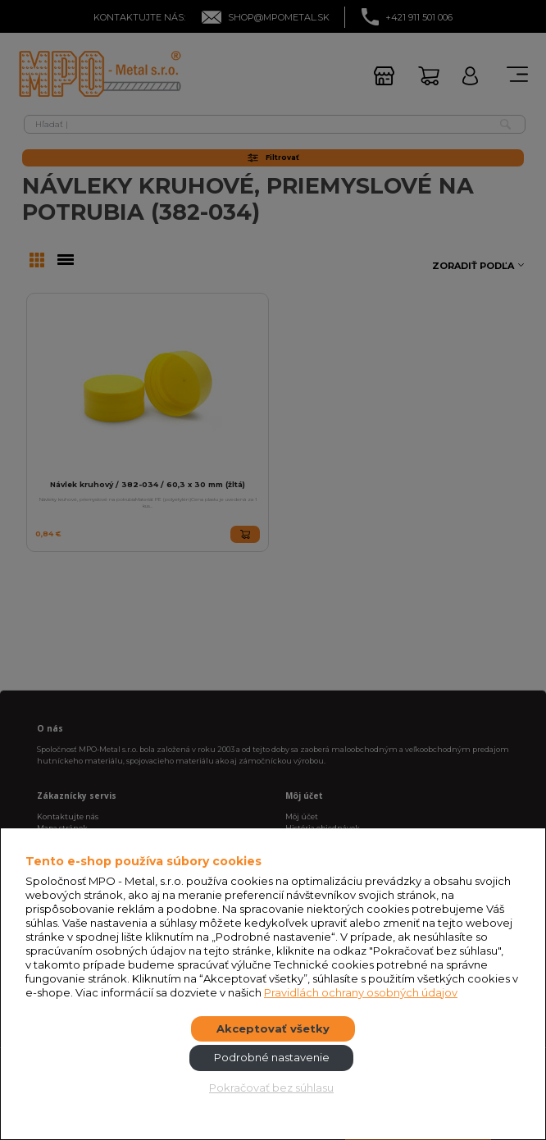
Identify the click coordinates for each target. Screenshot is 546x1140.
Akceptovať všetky (273, 1028)
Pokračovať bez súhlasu (271, 1087)
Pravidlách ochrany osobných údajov (360, 992)
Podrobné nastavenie (272, 1057)
